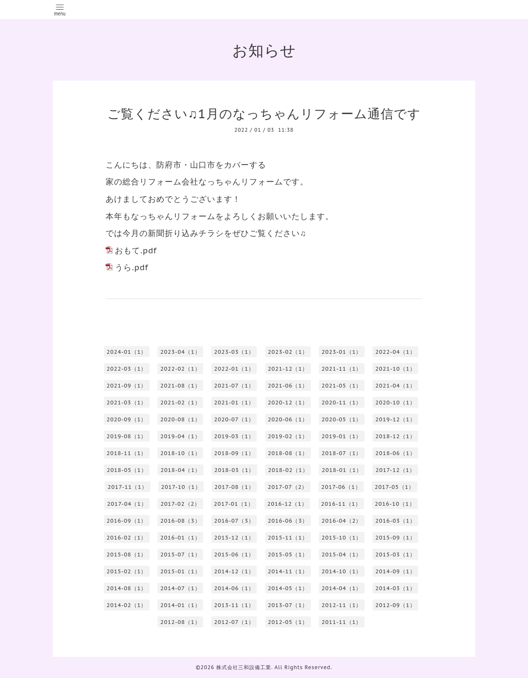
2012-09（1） (396, 605)
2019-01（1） (341, 436)
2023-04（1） (181, 351)
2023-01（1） (341, 351)
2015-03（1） (396, 554)
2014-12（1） (234, 571)
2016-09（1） (126, 520)
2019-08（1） (126, 436)
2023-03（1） (234, 351)
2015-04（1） (341, 554)
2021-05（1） (341, 385)
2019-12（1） (396, 419)
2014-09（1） (396, 571)
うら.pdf (131, 267)
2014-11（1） (288, 571)
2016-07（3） (234, 520)
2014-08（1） (126, 588)
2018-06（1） (396, 453)
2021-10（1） (396, 368)
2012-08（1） (181, 622)
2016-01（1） (181, 537)
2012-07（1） (234, 622)
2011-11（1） (341, 622)
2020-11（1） (341, 402)
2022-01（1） (234, 368)
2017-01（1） (233, 503)
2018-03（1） (234, 470)
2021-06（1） (288, 385)
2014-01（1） (181, 605)
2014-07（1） (181, 588)
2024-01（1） (126, 351)
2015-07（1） (181, 554)
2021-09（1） (126, 385)
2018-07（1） (341, 453)
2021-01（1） (234, 402)
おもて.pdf (136, 250)
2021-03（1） (126, 402)
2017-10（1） (181, 487)
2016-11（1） (341, 503)
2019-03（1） (234, 436)
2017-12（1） (395, 470)
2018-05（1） (127, 470)
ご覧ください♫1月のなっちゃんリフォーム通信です (263, 113)
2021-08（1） (181, 385)
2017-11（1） (127, 487)
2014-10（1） (341, 571)
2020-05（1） (341, 419)
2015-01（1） (181, 571)
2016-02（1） (126, 537)
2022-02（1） (181, 368)
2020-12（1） (288, 402)
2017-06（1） (341, 487)
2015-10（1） (341, 537)
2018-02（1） (288, 470)
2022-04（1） (396, 351)
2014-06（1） (234, 588)
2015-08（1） (126, 554)
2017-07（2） (288, 487)
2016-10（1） (395, 503)
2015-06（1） (234, 554)
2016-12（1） (287, 503)
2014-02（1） (126, 605)
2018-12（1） (396, 436)
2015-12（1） (234, 537)
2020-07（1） (234, 419)
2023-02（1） (288, 351)
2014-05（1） (288, 588)
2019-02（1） (288, 436)
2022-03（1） (126, 368)
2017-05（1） (394, 487)
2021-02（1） (181, 402)
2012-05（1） (288, 622)
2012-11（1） (341, 605)
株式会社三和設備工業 (243, 667)
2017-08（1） (234, 487)
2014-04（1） (341, 588)
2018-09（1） (234, 453)
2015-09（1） (396, 537)
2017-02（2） (180, 503)
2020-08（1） (181, 419)
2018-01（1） (342, 470)
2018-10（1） (181, 453)
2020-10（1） (396, 402)
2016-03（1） (396, 520)
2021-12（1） (288, 368)
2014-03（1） (396, 588)
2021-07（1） (234, 385)
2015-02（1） (126, 571)
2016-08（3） (181, 520)
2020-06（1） (288, 419)
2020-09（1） (126, 419)
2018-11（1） (126, 453)
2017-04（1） (127, 503)
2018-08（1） (288, 453)
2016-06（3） (288, 520)
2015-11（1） (288, 537)
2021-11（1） (341, 368)
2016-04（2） (341, 520)
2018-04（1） (181, 470)
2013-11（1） (234, 605)
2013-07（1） (288, 605)
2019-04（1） (181, 436)
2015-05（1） (288, 554)
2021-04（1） (396, 385)
